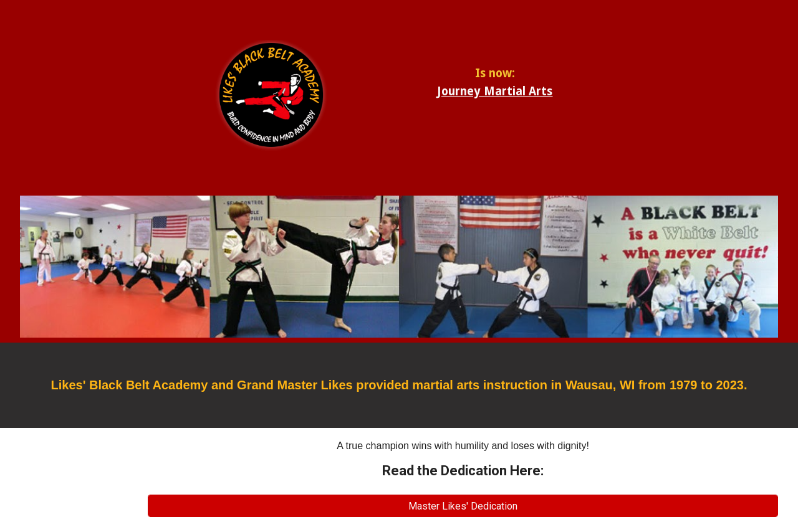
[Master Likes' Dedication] (462, 506)
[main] (495, 78)
